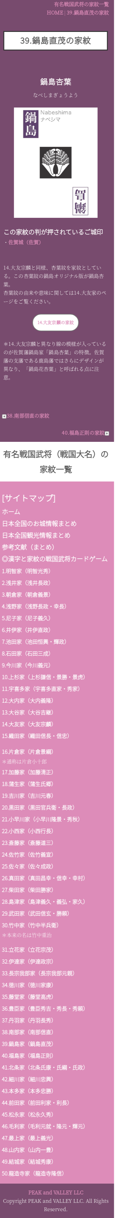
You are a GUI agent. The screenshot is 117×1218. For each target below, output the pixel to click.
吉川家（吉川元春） (29, 795)
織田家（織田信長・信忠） (37, 736)
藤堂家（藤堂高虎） (29, 996)
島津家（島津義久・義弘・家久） (45, 901)
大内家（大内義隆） (29, 700)
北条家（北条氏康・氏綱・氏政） (45, 1067)
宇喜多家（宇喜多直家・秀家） (43, 689)
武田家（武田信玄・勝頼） (37, 913)
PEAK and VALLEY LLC (52, 1192)
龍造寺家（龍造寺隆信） (35, 1173)
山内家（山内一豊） (29, 1150)
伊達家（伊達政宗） (29, 961)
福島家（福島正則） (29, 1055)
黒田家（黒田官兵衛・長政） (40, 807)
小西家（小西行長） (29, 831)
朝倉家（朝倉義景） (27, 594)
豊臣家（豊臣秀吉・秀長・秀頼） (45, 1008)
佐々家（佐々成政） (29, 866)
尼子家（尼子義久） (27, 618)
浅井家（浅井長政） (27, 583)
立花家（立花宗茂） (29, 949)
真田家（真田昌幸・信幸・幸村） (45, 878)
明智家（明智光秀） (27, 571)
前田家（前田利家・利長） (37, 1102)
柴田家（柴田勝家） (29, 890)
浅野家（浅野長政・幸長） (34, 606)
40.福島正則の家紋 (83, 432)
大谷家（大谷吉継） (29, 712)
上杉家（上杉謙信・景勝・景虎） (45, 677)
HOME (52, 12)
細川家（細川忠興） (29, 1079)
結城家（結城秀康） (29, 1161)
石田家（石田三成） (27, 653)
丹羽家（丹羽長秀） (29, 1020)
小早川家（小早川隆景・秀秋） (43, 819)
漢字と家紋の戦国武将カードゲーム (55, 558)
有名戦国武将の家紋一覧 (78, 4)
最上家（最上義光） (29, 1138)
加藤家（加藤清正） (29, 772)
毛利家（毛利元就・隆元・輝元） (45, 1126)
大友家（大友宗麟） (29, 724)
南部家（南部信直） (29, 1032)
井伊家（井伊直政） (27, 630)
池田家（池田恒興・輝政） (34, 641)
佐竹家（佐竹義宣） (29, 854)
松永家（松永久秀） (29, 1114)
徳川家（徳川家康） (29, 985)
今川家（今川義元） (27, 665)
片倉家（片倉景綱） (29, 751)
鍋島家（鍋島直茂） (29, 1044)
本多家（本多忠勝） (29, 1091)
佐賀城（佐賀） (23, 242)
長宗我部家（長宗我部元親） (40, 973)
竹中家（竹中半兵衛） (32, 925)
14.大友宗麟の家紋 (52, 322)
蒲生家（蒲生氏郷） (29, 784)
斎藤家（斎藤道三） (29, 842)
